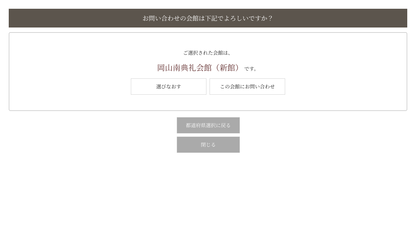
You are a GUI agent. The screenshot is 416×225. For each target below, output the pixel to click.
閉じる (208, 144)
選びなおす (168, 86)
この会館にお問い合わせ (247, 86)
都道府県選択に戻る (208, 125)
